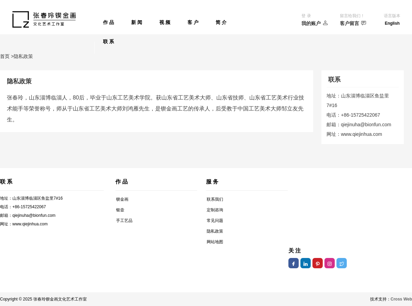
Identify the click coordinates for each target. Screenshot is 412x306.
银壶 (120, 210)
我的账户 (314, 23)
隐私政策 (215, 231)
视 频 (164, 22)
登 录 (306, 15)
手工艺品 (124, 220)
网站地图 (215, 241)
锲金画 (122, 199)
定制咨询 (215, 210)
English (392, 23)
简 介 (221, 22)
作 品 (108, 22)
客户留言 (353, 23)
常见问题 (215, 220)
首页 (5, 56)
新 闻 (136, 22)
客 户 (192, 22)
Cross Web (401, 299)
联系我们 (215, 199)
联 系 (108, 41)
